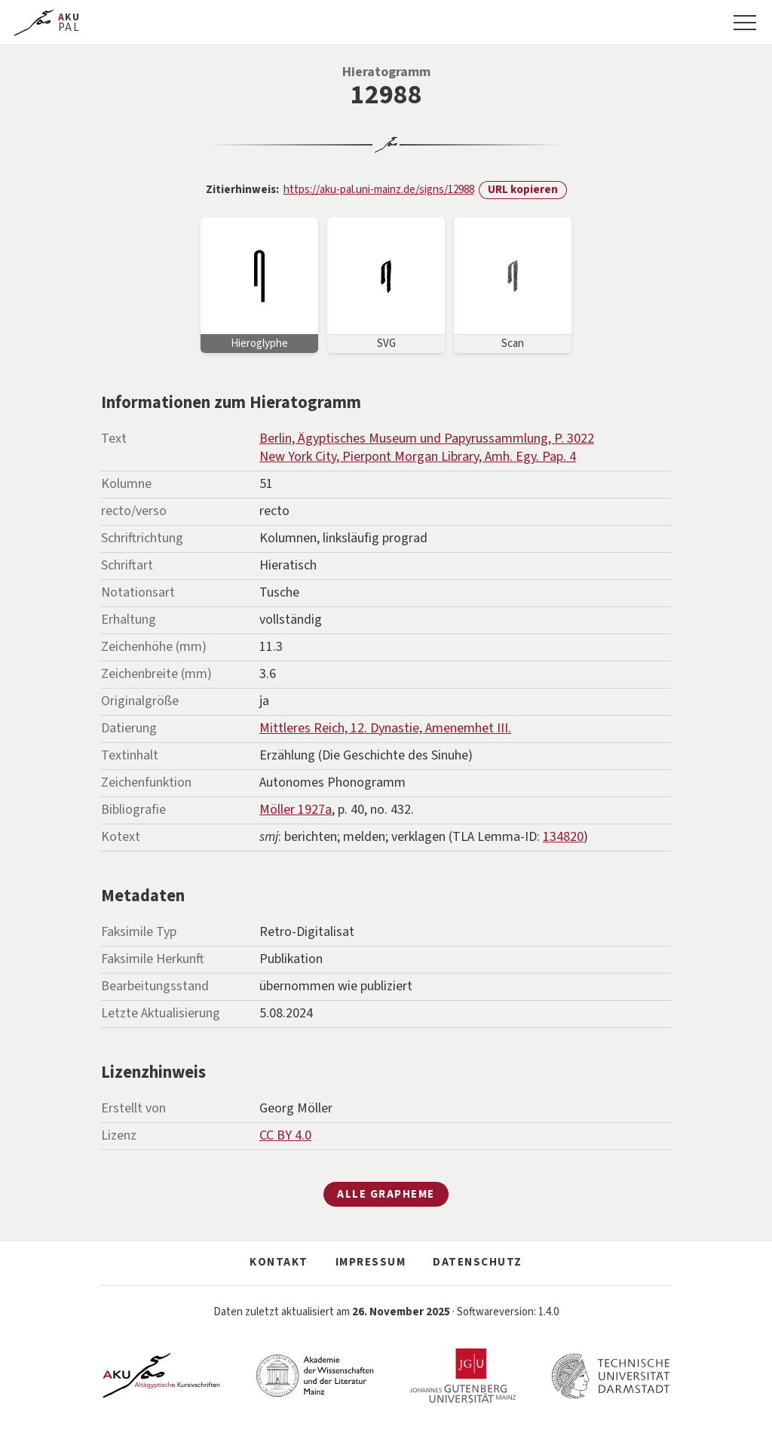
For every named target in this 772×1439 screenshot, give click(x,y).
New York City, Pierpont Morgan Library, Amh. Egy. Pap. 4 (417, 456)
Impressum (370, 1262)
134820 (563, 836)
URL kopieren (523, 190)
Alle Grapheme (386, 1194)
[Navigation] (745, 23)
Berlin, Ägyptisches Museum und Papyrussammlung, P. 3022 (426, 438)
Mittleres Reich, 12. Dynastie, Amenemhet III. (385, 728)
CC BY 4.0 (285, 1135)
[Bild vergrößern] (259, 285)
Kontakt (279, 1262)
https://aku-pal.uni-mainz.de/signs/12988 (378, 190)
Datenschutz (477, 1262)
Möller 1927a (295, 809)
